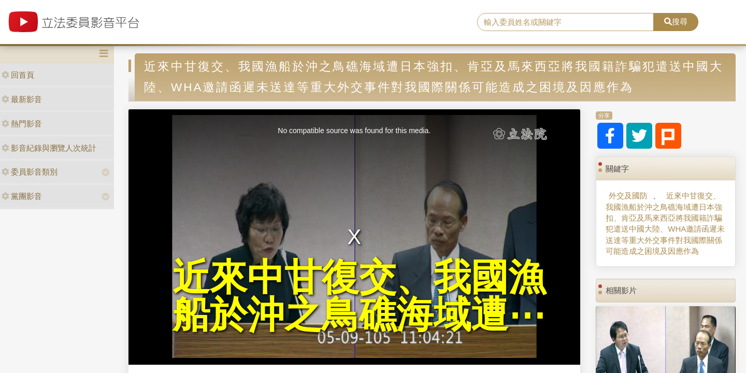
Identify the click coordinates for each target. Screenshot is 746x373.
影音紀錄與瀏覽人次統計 (49, 148)
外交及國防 (628, 195)
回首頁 (18, 74)
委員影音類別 (30, 171)
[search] (565, 22)
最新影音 (22, 99)
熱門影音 (22, 123)
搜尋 (675, 21)
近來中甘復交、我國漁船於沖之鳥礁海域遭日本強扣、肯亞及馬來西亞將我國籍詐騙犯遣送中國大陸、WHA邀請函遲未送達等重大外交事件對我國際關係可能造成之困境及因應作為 (665, 223)
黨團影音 (22, 196)
